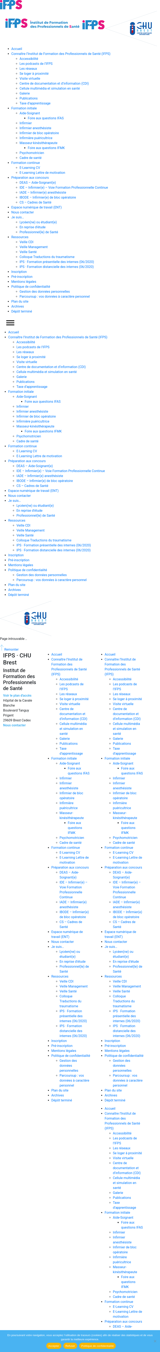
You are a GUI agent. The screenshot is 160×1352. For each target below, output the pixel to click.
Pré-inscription (21, 277)
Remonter (9, 649)
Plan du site (19, 301)
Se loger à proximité (34, 74)
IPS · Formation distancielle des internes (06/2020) (57, 267)
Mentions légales (23, 282)
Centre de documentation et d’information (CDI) (54, 83)
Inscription (19, 272)
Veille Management (34, 247)
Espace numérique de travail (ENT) (36, 207)
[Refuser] (155, 1341)
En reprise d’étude (32, 227)
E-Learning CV (30, 168)
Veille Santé (28, 252)
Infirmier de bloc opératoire (39, 133)
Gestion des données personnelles (45, 292)
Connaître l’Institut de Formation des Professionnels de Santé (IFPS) (60, 54)
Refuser (70, 1345)
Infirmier (26, 123)
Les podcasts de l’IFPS (36, 64)
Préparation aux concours (30, 178)
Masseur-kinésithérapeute (38, 143)
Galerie (25, 93)
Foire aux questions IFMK (46, 148)
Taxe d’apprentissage (35, 103)
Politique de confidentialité (30, 287)
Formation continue (25, 163)
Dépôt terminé (21, 311)
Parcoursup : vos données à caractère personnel (55, 296)
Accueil (16, 49)
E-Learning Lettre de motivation (42, 173)
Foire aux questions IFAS (46, 118)
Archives (17, 306)
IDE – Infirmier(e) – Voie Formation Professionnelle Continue (64, 187)
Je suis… (17, 217)
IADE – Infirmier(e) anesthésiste (43, 192)
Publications (29, 98)
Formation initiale (24, 108)
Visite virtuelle (30, 79)
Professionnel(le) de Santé (39, 232)
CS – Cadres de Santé (35, 202)
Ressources (19, 237)
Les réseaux (28, 69)
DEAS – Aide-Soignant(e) (38, 183)
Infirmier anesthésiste (35, 128)
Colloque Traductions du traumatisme (47, 257)
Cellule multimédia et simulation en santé (50, 88)
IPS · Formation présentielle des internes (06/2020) (57, 262)
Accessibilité (29, 59)
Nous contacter (22, 212)
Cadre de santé (31, 158)
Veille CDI (27, 242)
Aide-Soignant (30, 113)
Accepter (53, 1345)
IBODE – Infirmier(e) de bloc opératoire (48, 197)
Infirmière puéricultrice (36, 138)
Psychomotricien (32, 153)
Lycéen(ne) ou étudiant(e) (38, 222)
